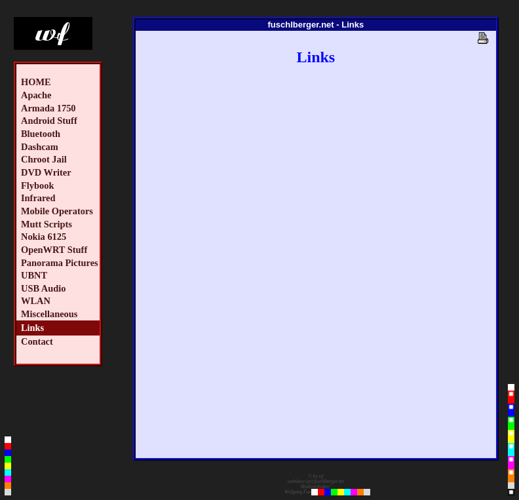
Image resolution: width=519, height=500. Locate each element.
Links (32, 327)
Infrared (38, 198)
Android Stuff (49, 120)
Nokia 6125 (43, 236)
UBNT (34, 275)
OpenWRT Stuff (54, 249)
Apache (36, 95)
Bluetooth (40, 133)
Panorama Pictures (59, 263)
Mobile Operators (57, 211)
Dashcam (39, 147)
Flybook (37, 185)
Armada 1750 (48, 108)
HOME (36, 82)
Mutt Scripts (46, 224)
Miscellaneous (49, 314)
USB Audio (43, 288)
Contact (37, 341)
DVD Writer (46, 172)
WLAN (35, 301)
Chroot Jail (44, 159)
